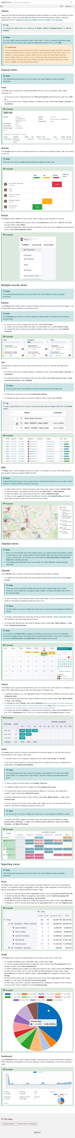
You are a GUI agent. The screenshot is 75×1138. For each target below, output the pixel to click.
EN (61, 6)
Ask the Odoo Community (26, 1124)
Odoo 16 (68, 6)
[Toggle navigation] (1, 6)
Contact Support (8, 1124)
